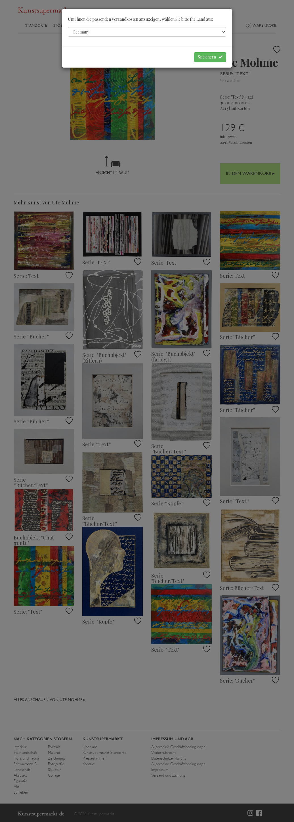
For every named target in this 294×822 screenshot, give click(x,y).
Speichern (210, 57)
